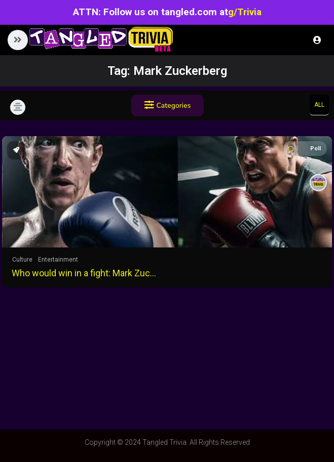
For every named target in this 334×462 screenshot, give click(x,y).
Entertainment (58, 259)
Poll (304, 148)
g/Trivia (245, 12)
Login (317, 40)
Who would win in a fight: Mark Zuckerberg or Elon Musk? (86, 273)
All (319, 104)
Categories (167, 105)
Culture (22, 259)
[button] (18, 40)
